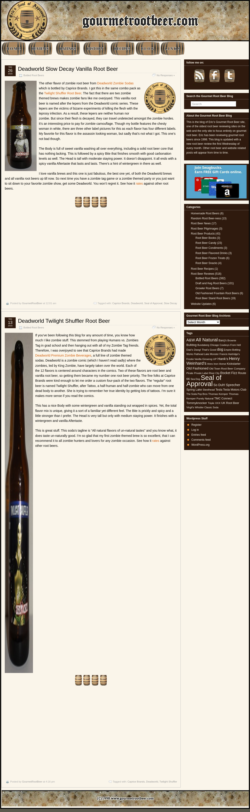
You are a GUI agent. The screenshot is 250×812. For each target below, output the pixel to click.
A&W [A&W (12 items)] (190, 340)
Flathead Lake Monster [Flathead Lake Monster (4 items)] (206, 354)
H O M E (13, 49)
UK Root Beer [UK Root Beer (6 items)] (230, 403)
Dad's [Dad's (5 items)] (189, 349)
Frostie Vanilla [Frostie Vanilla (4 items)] (194, 359)
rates (139, 183)
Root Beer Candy (205, 243)
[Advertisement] (91, 254)
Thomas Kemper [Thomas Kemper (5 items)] (218, 394)
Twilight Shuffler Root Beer (62, 93)
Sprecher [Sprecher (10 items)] (233, 385)
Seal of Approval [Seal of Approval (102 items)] (204, 380)
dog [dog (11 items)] (220, 349)
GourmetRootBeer (32, 303)
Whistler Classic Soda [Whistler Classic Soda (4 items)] (207, 407)
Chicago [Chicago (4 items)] (214, 345)
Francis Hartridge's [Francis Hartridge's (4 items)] (230, 354)
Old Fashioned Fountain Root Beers (217, 293)
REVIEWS (40, 49)
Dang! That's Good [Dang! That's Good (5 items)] (205, 349)
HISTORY (95, 49)
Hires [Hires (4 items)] (210, 363)
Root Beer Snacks (206, 263)
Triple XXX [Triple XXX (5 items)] (214, 403)
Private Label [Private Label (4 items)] (201, 373)
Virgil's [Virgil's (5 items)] (190, 407)
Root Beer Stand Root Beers (212, 298)
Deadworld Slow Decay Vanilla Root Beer (68, 69)
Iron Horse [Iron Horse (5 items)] (220, 363)
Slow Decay (170, 303)
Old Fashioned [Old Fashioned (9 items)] (197, 368)
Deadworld (137, 303)
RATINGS (68, 49)
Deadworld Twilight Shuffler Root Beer (64, 321)
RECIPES (122, 49)
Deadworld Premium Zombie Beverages (63, 355)
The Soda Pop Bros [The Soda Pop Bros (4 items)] (197, 394)
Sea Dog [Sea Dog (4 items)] (195, 379)
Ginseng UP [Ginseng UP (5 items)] (209, 359)
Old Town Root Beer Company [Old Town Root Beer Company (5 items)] (227, 368)
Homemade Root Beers (205, 213)
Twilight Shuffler (168, 781)
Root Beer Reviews (202, 273)
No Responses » (166, 75)
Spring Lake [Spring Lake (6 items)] (194, 389)
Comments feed (201, 439)
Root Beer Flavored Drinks (211, 253)
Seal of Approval (153, 303)
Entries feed (198, 434)
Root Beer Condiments (209, 247)
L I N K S (172, 49)
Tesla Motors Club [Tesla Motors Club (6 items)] (234, 389)
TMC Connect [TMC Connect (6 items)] (223, 398)
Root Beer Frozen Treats (210, 258)
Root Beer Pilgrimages (204, 228)
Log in (195, 429)
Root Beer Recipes (202, 268)
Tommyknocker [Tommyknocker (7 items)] (196, 403)
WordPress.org (200, 444)
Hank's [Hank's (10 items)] (223, 359)
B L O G (147, 49)
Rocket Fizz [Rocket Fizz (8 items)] (228, 373)
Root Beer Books (205, 238)
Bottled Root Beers (33, 75)
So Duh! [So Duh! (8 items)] (219, 385)
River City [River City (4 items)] (214, 373)
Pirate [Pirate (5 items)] (189, 373)
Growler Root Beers (207, 288)
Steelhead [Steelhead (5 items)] (209, 389)
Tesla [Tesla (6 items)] (218, 389)
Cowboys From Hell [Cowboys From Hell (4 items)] (230, 345)
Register (196, 424)
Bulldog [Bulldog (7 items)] (191, 345)
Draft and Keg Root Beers (211, 283)
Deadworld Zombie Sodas (115, 83)
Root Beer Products (203, 233)
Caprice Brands (121, 303)
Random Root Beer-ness (206, 218)
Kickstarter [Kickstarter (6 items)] (233, 363)
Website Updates (201, 304)
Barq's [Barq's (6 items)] (222, 340)
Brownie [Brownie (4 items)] (232, 340)
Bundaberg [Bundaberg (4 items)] (203, 345)
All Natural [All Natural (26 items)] (207, 339)
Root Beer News (201, 223)
